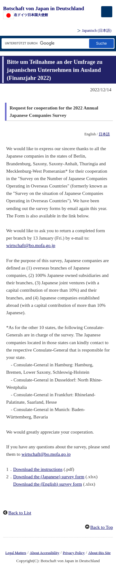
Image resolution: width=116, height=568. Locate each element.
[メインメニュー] (106, 11)
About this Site (99, 552)
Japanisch (96, 30)
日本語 (104, 134)
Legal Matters (15, 552)
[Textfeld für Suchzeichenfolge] (45, 43)
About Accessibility (44, 552)
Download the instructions (37, 469)
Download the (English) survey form (47, 484)
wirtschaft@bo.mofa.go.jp (30, 245)
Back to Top (101, 527)
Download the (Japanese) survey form (48, 476)
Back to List (19, 512)
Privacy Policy (74, 552)
